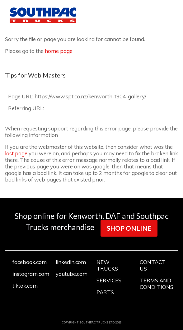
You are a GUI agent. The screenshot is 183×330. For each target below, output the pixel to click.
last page (16, 153)
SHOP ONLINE (129, 228)
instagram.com (30, 274)
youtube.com (71, 274)
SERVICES (108, 280)
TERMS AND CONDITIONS (156, 283)
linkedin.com (71, 262)
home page (59, 51)
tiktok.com (25, 285)
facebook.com (29, 262)
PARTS (105, 292)
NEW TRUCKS (107, 265)
